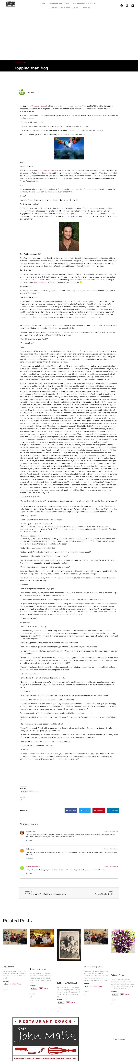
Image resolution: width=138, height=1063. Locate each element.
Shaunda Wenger (39, 106)
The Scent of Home (38, 969)
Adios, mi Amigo (117, 975)
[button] (71, 810)
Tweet (36, 791)
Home (43, 3)
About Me (86, 7)
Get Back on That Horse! (67, 983)
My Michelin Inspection (93, 967)
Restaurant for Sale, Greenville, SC (63, 7)
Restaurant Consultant (59, 3)
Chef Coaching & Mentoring (85, 3)
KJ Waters (29, 831)
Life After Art (8, 967)
